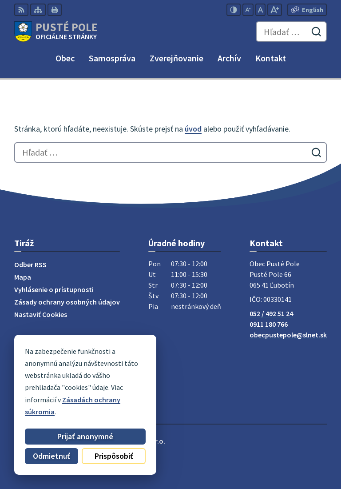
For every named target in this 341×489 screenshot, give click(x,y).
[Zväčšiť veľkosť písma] (274, 10)
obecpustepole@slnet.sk (288, 334)
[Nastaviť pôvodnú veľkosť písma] (260, 10)
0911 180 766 (269, 324)
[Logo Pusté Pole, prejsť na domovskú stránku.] (56, 31)
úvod (193, 129)
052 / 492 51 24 (271, 313)
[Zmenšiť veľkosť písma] (248, 10)
